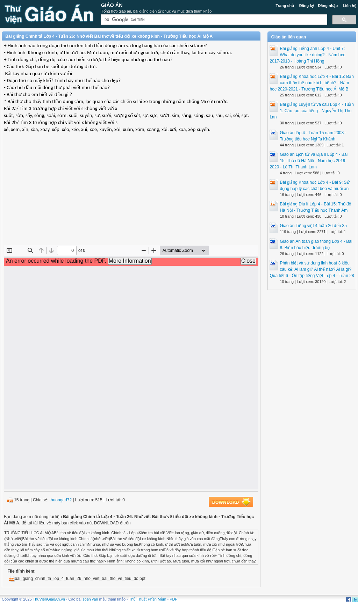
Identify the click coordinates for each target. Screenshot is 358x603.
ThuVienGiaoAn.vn (49, 599)
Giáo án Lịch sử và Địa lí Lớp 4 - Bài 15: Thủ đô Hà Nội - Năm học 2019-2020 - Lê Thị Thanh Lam (309, 160)
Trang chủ (284, 5)
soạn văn (90, 599)
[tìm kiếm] (213, 19)
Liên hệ (349, 5)
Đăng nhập (328, 5)
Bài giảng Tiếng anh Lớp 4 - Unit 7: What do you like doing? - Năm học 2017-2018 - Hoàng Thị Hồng (307, 55)
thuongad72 (61, 499)
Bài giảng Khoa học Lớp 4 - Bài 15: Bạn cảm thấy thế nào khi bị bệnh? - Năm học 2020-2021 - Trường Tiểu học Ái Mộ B (311, 83)
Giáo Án (112, 5)
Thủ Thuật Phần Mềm (147, 599)
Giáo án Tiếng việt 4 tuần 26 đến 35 (313, 225)
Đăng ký (306, 5)
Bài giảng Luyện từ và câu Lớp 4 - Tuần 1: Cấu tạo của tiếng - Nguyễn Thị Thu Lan (311, 110)
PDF (173, 599)
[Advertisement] (131, 194)
